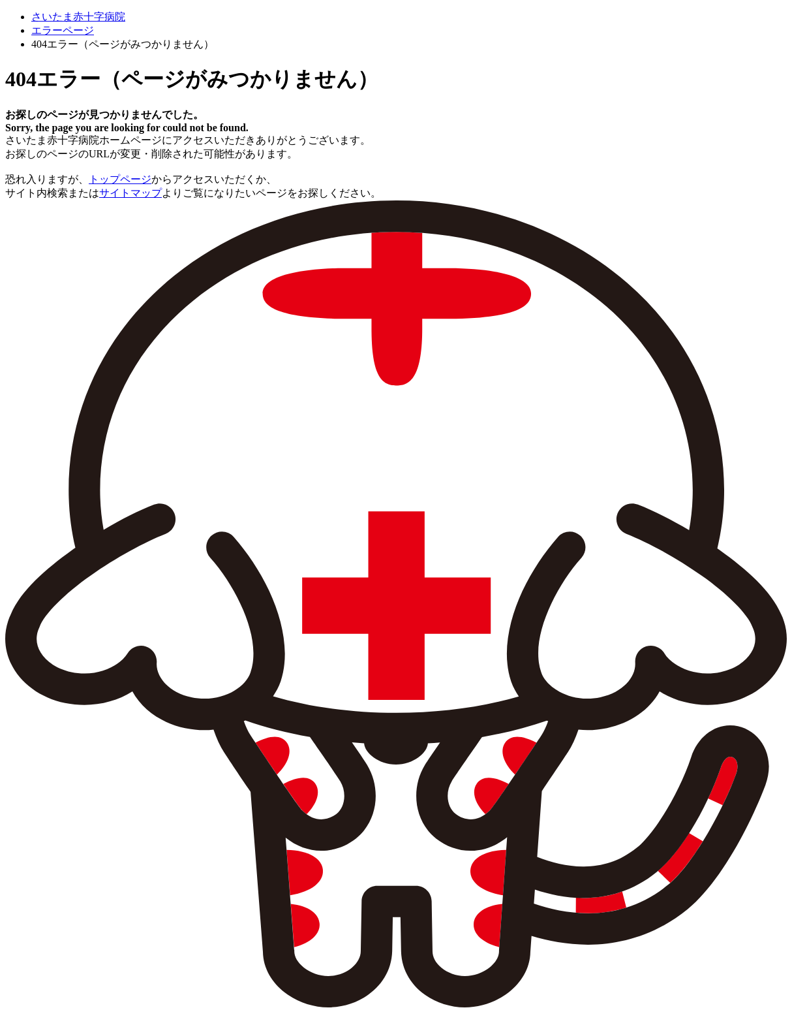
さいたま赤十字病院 (78, 16)
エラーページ (62, 30)
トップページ (120, 179)
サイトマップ (130, 192)
